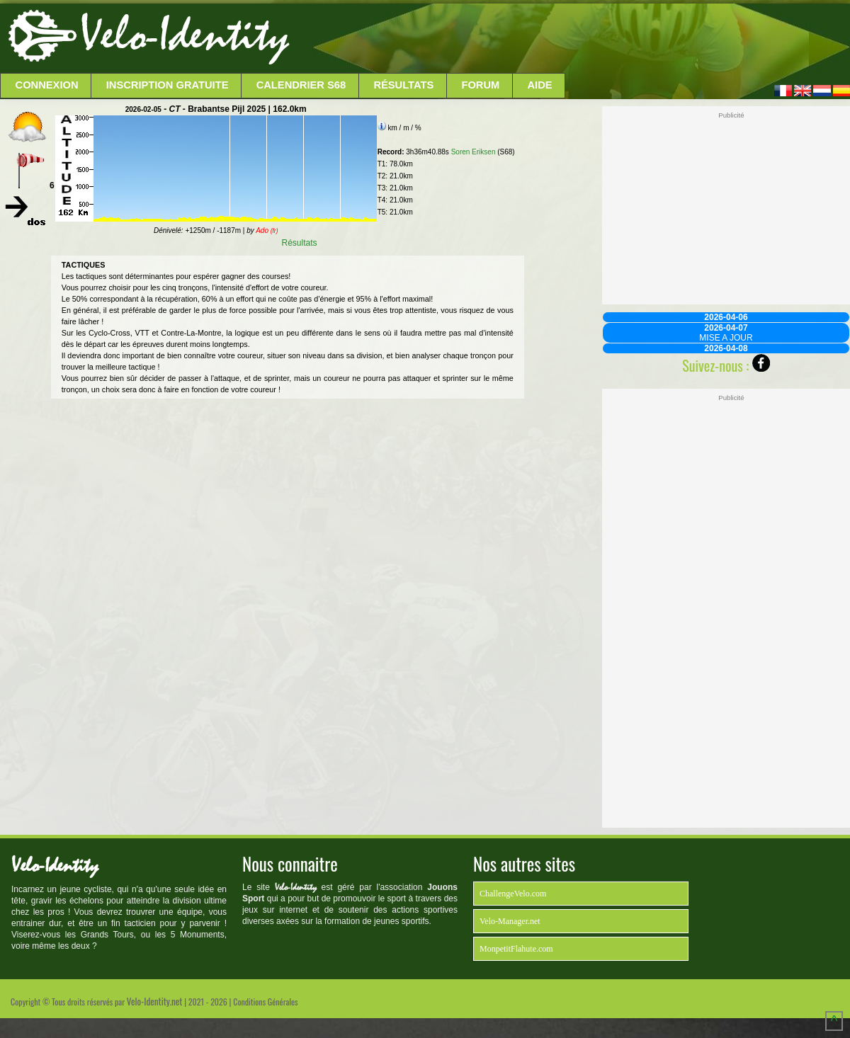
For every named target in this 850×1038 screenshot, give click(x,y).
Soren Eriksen (473, 152)
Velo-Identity (184, 35)
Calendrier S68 (301, 85)
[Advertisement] (568, 39)
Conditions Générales (265, 1002)
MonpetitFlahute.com (516, 949)
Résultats (403, 85)
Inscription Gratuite (167, 85)
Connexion (47, 85)
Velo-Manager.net (510, 921)
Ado (267, 230)
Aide (540, 85)
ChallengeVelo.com (513, 894)
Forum (480, 85)
